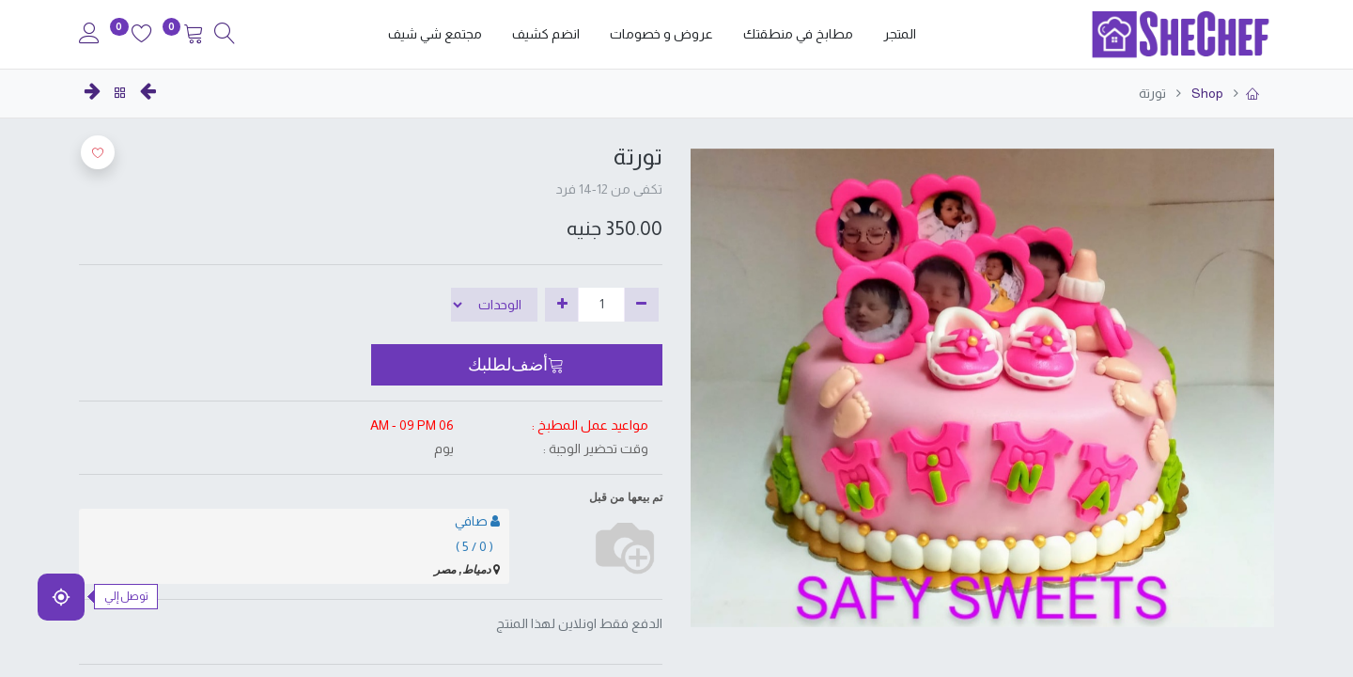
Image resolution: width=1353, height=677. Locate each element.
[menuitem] (899, 35)
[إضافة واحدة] (562, 305)
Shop (1206, 93)
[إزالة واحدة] (641, 305)
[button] (517, 365)
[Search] (224, 35)
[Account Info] (89, 35)
